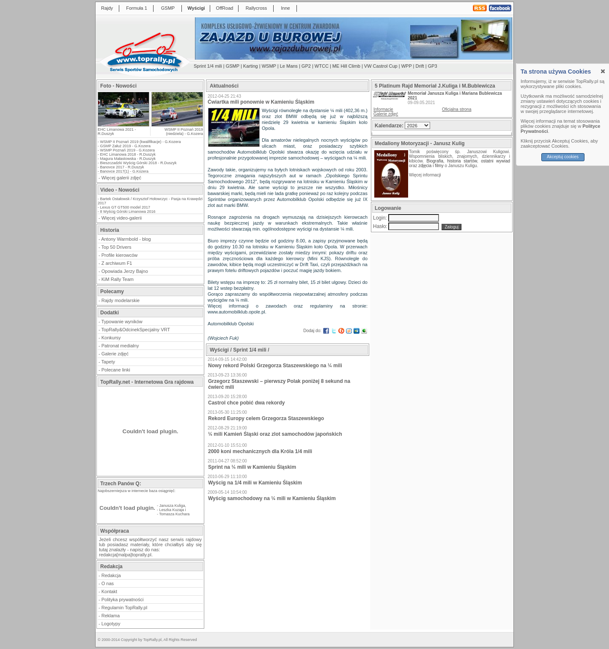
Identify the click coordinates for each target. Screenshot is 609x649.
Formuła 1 (136, 8)
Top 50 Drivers (117, 247)
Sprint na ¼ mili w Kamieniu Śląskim (252, 467)
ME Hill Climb (346, 66)
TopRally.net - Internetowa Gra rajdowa (147, 382)
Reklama (111, 615)
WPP (406, 66)
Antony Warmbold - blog (126, 239)
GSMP (168, 8)
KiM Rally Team (118, 279)
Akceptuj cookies (563, 156)
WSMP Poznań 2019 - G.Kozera (127, 150)
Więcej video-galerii (122, 217)
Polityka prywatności (123, 599)
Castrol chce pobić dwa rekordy (246, 403)
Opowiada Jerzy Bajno (125, 271)
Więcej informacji (425, 175)
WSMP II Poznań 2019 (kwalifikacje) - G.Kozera (140, 142)
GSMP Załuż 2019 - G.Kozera (125, 146)
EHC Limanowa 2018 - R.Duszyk (128, 154)
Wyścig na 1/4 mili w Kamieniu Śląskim (255, 483)
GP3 (432, 66)
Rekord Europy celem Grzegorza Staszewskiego (266, 418)
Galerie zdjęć (115, 353)
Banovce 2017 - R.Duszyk (122, 167)
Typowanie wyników (122, 321)
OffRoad (224, 8)
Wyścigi (196, 8)
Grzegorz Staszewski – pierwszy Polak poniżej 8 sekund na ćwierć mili (279, 384)
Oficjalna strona (456, 109)
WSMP (269, 66)
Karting (250, 66)
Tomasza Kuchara (174, 514)
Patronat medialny (120, 345)
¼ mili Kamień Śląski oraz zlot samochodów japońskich (275, 434)
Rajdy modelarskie (121, 300)
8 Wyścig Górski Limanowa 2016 (128, 211)
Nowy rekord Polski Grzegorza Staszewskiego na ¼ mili (275, 365)
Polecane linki (116, 369)
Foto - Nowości (118, 86)
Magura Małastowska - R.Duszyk (128, 159)
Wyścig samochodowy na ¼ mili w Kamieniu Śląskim (272, 498)
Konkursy (111, 337)
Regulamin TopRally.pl (124, 607)
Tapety (108, 361)
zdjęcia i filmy (430, 165)
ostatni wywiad (495, 161)
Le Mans (289, 66)
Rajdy (107, 8)
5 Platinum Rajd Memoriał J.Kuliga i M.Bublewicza (435, 86)
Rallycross (256, 8)
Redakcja (111, 575)
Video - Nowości (119, 190)
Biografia (435, 161)
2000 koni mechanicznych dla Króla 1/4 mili (260, 451)
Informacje (383, 109)
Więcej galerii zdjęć (121, 177)
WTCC (322, 66)
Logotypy (111, 623)
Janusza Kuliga (172, 505)
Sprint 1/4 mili (208, 66)
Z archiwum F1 (117, 263)
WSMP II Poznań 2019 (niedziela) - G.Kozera (184, 131)
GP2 (306, 66)
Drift (420, 66)
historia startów (462, 161)
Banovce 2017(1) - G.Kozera (124, 171)
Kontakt (109, 591)
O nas (108, 583)
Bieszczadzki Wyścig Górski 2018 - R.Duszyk (138, 163)
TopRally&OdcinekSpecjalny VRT (136, 329)
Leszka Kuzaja (171, 510)
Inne (285, 8)
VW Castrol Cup (381, 66)
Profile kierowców (120, 255)
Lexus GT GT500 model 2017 (125, 207)
